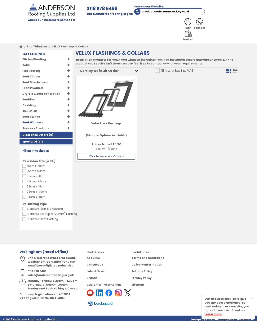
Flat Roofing (31, 69)
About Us (93, 255)
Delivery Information (146, 262)
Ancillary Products (35, 126)
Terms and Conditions (147, 255)
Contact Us (95, 262)
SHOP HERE (43, 25)
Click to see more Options (101, 154)
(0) (37, 133)
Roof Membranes (35, 80)
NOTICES (225, 25)
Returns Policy (141, 269)
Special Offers (32, 139)
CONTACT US (179, 25)
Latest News (95, 269)
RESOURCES (156, 25)
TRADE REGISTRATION (94, 25)
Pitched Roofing (34, 57)
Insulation (29, 109)
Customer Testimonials (104, 282)
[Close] (251, 298)
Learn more (213, 314)
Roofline (28, 97)
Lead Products (32, 86)
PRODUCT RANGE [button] (129, 25)
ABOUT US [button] (65, 25)
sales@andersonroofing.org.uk (93, 14)
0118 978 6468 (85, 8)
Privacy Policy (141, 276)
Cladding (29, 103)
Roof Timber (31, 74)
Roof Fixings (31, 115)
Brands (92, 276)
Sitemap (137, 282)
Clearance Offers (35, 133)
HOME (26, 25)
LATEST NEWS (203, 25)
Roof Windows (37, 44)
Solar (26, 63)
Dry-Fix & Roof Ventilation (41, 92)
